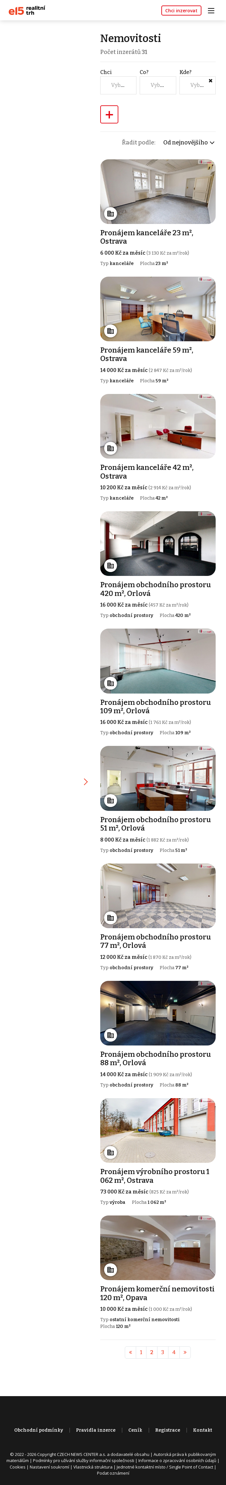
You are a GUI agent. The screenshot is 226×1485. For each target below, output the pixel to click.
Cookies (18, 1464)
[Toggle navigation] (213, 10)
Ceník (135, 1427)
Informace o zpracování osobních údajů (177, 1457)
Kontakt (202, 1427)
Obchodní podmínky (38, 1427)
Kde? (185, 72)
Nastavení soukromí (49, 1464)
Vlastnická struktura (93, 1464)
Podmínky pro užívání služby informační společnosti (83, 1457)
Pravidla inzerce (95, 1427)
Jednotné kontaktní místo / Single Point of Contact (165, 1464)
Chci (107, 72)
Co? (144, 72)
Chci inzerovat (181, 10)
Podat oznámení (113, 1470)
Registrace (167, 1427)
